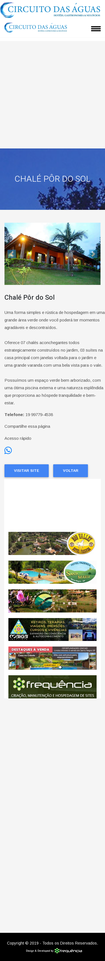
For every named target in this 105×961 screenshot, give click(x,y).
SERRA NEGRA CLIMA (52, 505)
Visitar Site (26, 471)
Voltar (70, 471)
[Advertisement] (52, 93)
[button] (11, 254)
